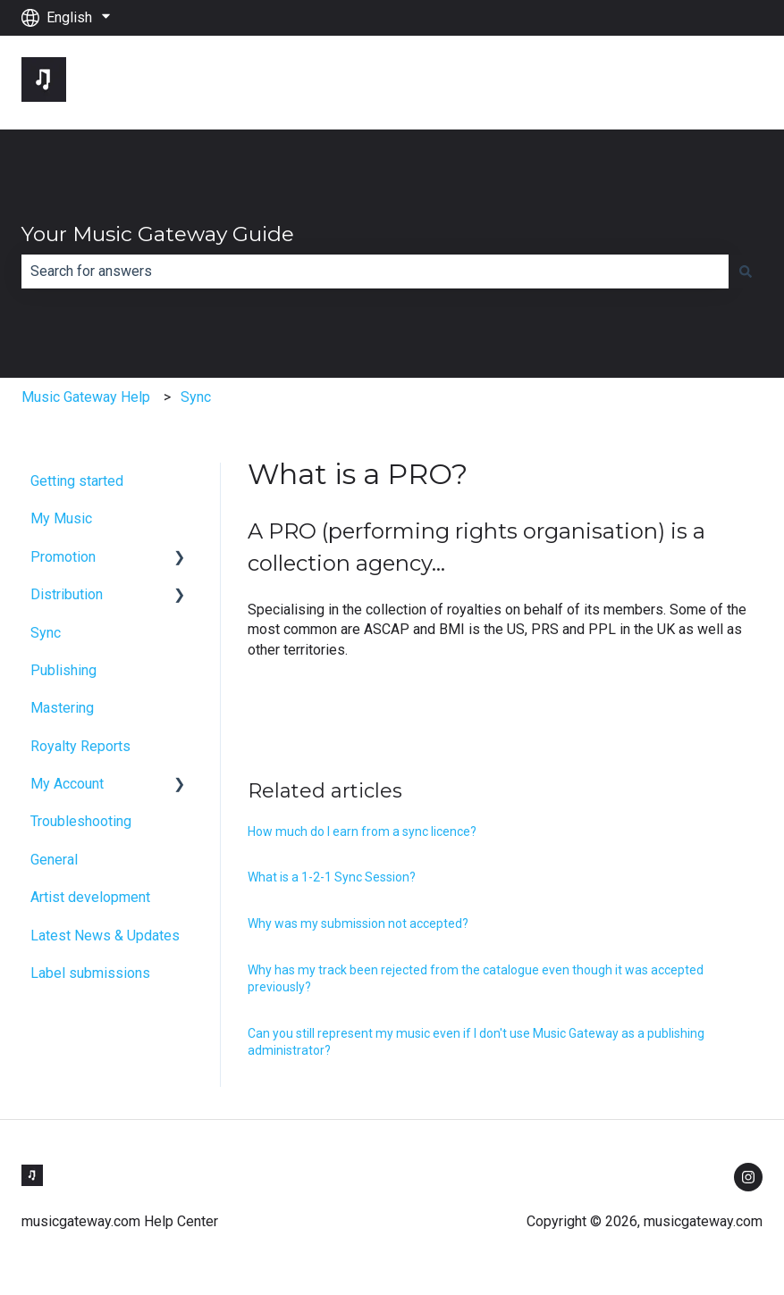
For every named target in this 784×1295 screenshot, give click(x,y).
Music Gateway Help (85, 396)
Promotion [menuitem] (63, 556)
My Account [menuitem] (67, 783)
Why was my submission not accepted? (358, 923)
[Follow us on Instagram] (748, 1177)
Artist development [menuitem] (90, 897)
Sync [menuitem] (45, 632)
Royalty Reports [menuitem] (80, 746)
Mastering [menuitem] (62, 707)
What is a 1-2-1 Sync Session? (332, 877)
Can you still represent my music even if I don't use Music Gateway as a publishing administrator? (476, 1042)
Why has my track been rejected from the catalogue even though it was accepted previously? (476, 979)
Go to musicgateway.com (667, 81)
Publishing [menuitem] (63, 670)
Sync (196, 396)
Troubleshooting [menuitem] (80, 821)
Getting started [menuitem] (76, 480)
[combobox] (375, 271)
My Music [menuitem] (61, 518)
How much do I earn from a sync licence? (362, 831)
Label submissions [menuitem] (90, 973)
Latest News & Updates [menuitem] (105, 935)
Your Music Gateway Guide (157, 233)
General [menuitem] (54, 859)
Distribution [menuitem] (66, 594)
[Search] (746, 271)
